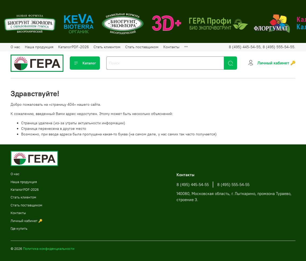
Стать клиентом (107, 47)
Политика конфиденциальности (49, 249)
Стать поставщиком (142, 47)
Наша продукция (39, 47)
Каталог (85, 63)
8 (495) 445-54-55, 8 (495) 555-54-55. (262, 47)
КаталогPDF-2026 (73, 47)
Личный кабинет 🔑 (27, 221)
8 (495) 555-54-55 (233, 184)
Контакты (171, 47)
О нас (15, 47)
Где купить (19, 229)
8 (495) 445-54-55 (193, 184)
